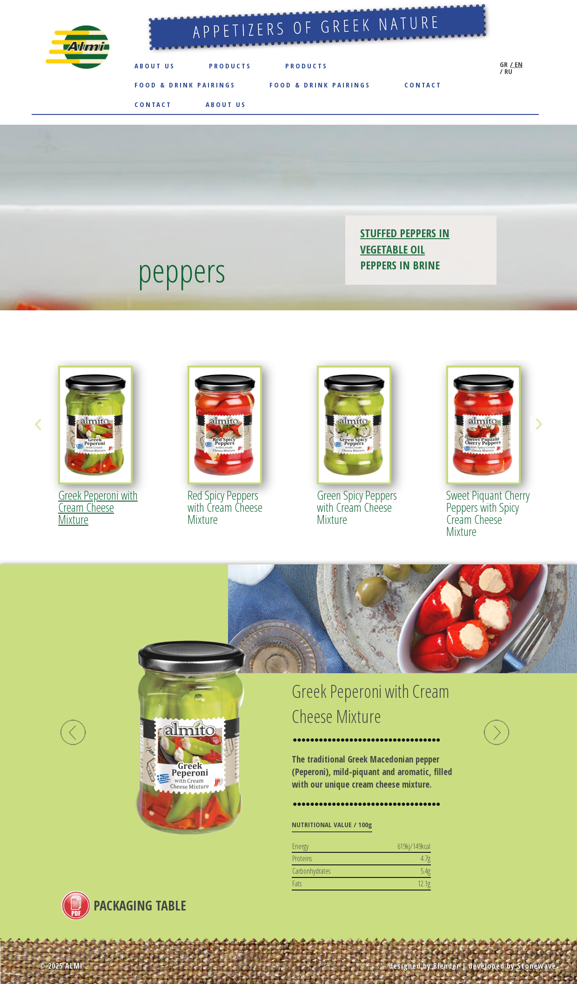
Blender (446, 966)
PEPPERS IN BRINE (400, 265)
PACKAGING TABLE (140, 905)
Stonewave (536, 966)
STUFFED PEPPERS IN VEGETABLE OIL (405, 240)
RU (507, 71)
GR (504, 64)
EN (518, 64)
